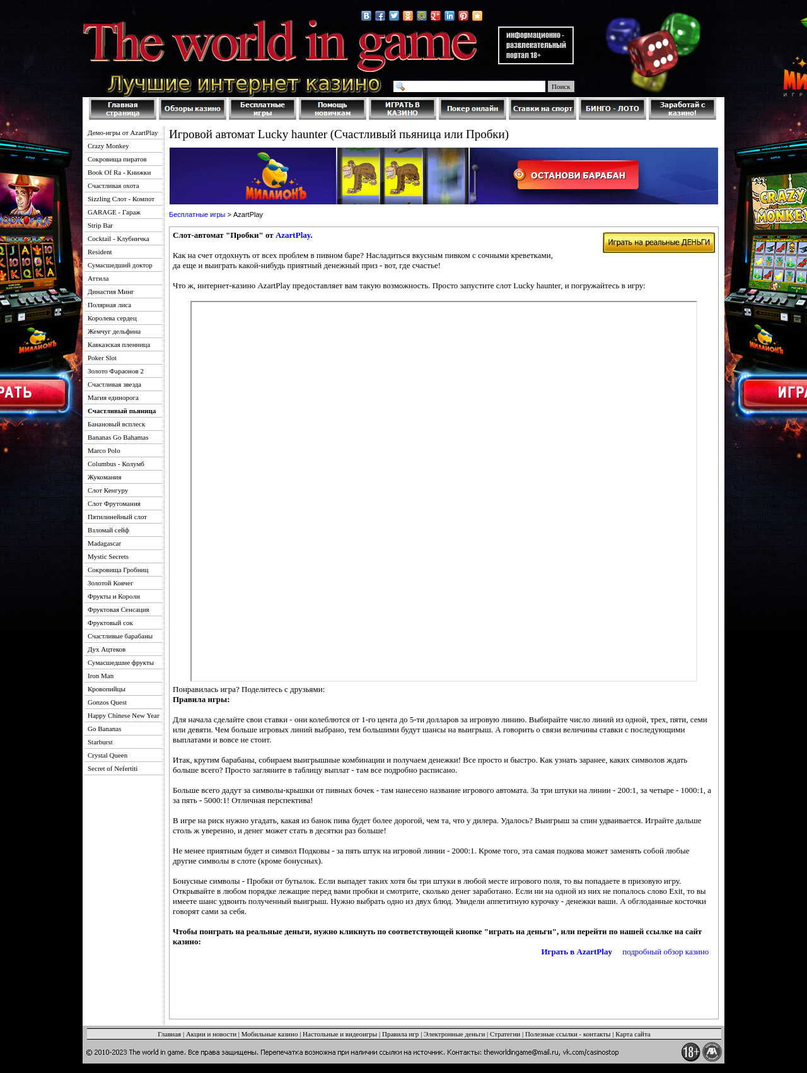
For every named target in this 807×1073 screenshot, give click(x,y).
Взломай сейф (108, 530)
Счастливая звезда (114, 384)
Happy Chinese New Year (124, 715)
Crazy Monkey (108, 146)
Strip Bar (100, 225)
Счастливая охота (113, 185)
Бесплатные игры (197, 214)
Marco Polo (104, 450)
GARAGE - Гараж (114, 212)
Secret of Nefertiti (112, 768)
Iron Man (100, 675)
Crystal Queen (107, 755)
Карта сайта (633, 1034)
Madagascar (104, 543)
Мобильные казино (269, 1034)
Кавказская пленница (119, 344)
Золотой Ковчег (111, 583)
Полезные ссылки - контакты (568, 1034)
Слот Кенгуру (108, 490)
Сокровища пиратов (117, 159)
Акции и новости (211, 1034)
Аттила (98, 278)
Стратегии (505, 1034)
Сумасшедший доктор (120, 265)
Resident (100, 251)
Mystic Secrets (108, 556)
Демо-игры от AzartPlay (123, 132)
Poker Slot (102, 357)
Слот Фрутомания (114, 503)
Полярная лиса (109, 304)
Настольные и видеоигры (340, 1034)
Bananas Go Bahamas (118, 437)
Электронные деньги (454, 1034)
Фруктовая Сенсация (118, 609)
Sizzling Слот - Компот (121, 198)
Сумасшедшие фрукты (121, 662)
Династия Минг (111, 291)
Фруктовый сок (110, 622)
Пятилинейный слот (117, 516)
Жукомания (105, 477)
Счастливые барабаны (120, 636)
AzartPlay (293, 235)
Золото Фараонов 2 (116, 371)
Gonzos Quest (107, 702)
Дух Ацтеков (106, 649)
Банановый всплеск (116, 424)
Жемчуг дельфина (114, 331)
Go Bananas (104, 728)
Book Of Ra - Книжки (119, 172)
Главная (169, 1034)
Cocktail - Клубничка (118, 238)
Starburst (100, 742)
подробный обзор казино (665, 951)
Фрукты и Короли (114, 596)
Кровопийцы (106, 689)
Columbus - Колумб (116, 463)
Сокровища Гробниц (118, 569)
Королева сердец (112, 318)
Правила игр (400, 1034)
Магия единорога (113, 397)
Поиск (561, 86)
